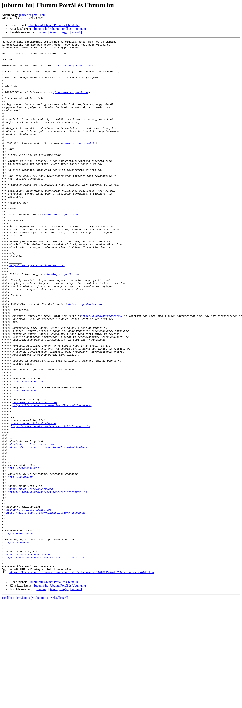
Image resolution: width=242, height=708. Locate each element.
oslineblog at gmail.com (60, 321)
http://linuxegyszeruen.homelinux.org (37, 310)
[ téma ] (53, 32)
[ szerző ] (76, 32)
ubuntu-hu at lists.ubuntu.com (35, 475)
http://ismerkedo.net (28, 450)
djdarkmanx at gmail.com (70, 103)
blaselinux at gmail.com (60, 249)
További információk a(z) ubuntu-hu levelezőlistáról (35, 704)
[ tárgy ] (64, 32)
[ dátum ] (42, 32)
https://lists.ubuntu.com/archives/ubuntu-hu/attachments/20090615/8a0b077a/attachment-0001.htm (81, 679)
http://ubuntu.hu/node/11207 (102, 371)
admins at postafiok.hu (74, 71)
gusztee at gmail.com (32, 14)
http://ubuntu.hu (25, 461)
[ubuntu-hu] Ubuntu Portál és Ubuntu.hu (54, 25)
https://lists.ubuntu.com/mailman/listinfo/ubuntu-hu (52, 478)
